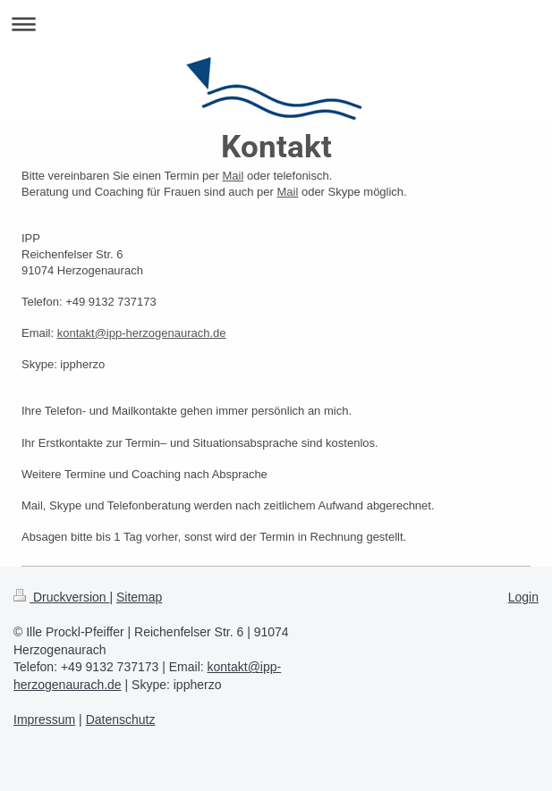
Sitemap (139, 597)
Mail (233, 175)
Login (523, 597)
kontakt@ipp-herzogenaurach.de (141, 333)
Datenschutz (121, 719)
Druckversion (61, 597)
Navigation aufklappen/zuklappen (276, 23)
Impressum (44, 719)
